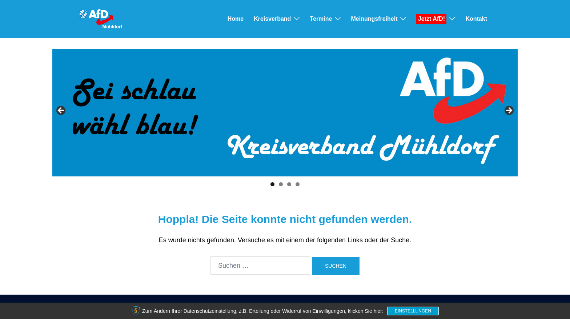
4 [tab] (298, 184)
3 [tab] (289, 184)
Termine (321, 19)
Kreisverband (272, 19)
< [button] (61, 110)
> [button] (508, 110)
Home (236, 19)
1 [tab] (272, 184)
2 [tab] (281, 184)
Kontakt (476, 19)
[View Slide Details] (285, 112)
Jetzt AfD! (431, 19)
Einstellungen (413, 311)
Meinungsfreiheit (374, 19)
